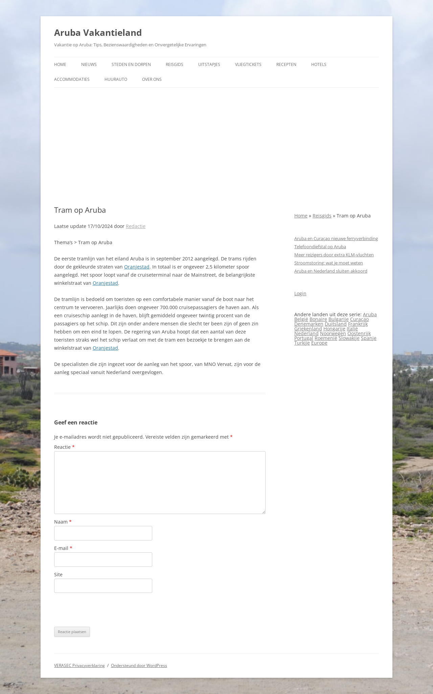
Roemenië (326, 338)
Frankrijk (358, 324)
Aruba (370, 314)
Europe (319, 343)
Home (60, 64)
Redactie (135, 226)
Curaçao (359, 319)
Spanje (369, 338)
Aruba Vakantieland (98, 32)
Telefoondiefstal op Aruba (320, 247)
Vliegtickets (248, 64)
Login (300, 293)
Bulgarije (338, 319)
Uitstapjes (209, 64)
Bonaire (318, 319)
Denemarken (308, 324)
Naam (63, 521)
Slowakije (349, 338)
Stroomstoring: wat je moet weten (328, 263)
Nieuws (89, 64)
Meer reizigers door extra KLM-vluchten (334, 255)
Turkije (302, 343)
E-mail (63, 548)
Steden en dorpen (131, 64)
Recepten (286, 64)
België (301, 319)
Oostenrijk (359, 333)
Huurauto (116, 79)
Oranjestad (137, 266)
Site (58, 574)
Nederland (306, 333)
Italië (352, 328)
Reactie (64, 447)
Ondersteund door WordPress (139, 665)
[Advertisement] (216, 146)
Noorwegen (333, 333)
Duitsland (336, 324)
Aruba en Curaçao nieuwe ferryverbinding (336, 238)
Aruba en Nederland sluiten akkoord (330, 271)
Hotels (318, 64)
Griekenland (308, 328)
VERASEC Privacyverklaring (79, 665)
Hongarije (334, 328)
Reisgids (174, 64)
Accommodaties (72, 79)
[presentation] (105, 610)
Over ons (152, 79)
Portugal (303, 338)
